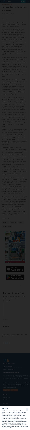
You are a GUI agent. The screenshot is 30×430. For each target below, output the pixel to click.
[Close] (27, 409)
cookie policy (5, 427)
